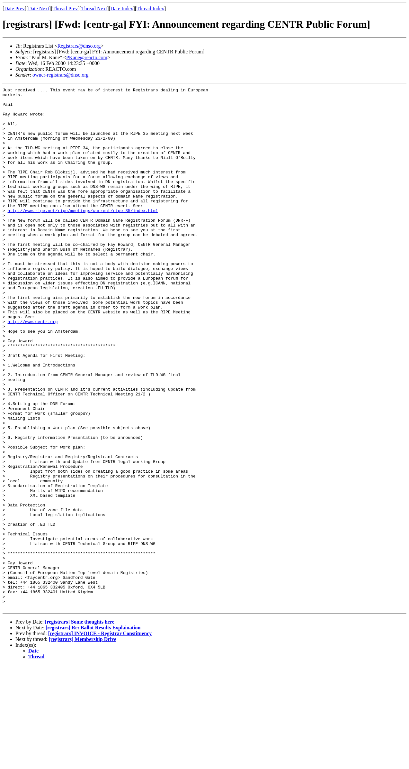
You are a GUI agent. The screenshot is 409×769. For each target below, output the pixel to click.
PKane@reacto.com (86, 57)
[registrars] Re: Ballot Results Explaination (93, 732)
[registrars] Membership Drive (82, 743)
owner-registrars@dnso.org (60, 75)
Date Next (38, 8)
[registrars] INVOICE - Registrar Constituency (100, 737)
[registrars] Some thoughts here (79, 726)
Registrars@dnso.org (79, 46)
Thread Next (94, 8)
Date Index (122, 8)
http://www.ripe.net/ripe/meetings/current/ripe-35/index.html (83, 235)
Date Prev (14, 8)
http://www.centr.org (33, 369)
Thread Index (150, 8)
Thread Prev (65, 8)
